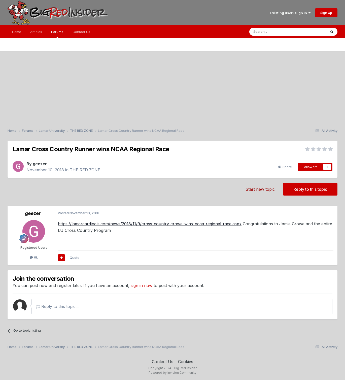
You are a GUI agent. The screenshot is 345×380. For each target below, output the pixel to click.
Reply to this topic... (57, 306)
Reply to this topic (310, 189)
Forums (57, 34)
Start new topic (260, 189)
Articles (36, 32)
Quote (74, 258)
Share (285, 167)
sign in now (141, 285)
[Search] (275, 32)
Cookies (185, 361)
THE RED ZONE (85, 169)
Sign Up (326, 13)
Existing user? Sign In (290, 13)
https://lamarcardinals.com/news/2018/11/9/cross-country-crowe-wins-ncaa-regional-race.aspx (150, 223)
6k (34, 257)
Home (16, 32)
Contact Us (81, 32)
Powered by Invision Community (172, 372)
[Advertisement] (172, 86)
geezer (40, 163)
